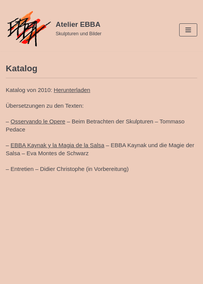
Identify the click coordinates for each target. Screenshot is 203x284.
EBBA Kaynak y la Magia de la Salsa (57, 145)
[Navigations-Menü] (188, 29)
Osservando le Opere (38, 121)
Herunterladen (72, 90)
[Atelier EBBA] (54, 29)
